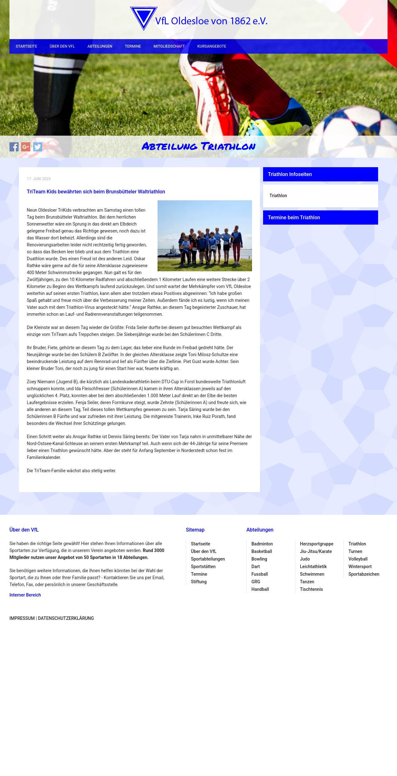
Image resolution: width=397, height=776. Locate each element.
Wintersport (360, 566)
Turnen (355, 551)
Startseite (26, 46)
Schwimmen (312, 574)
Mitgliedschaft (169, 46)
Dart (255, 566)
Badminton (262, 543)
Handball (260, 589)
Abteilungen (99, 46)
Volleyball (358, 558)
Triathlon (278, 195)
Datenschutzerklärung (66, 618)
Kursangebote (211, 46)
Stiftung (199, 581)
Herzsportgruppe (316, 543)
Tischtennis (311, 589)
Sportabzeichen (363, 574)
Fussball (259, 574)
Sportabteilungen (208, 558)
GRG (255, 581)
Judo (305, 558)
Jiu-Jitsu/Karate (316, 551)
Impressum (22, 618)
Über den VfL (62, 46)
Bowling (259, 558)
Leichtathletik (313, 566)
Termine (133, 46)
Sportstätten (203, 566)
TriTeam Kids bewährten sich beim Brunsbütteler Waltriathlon (96, 192)
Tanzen (307, 581)
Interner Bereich (25, 594)
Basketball (261, 551)
